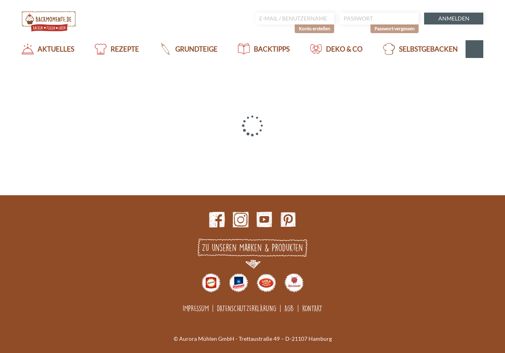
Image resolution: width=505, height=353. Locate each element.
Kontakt (312, 308)
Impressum (196, 308)
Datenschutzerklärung (246, 308)
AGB (289, 308)
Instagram (241, 220)
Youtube (264, 220)
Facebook (217, 220)
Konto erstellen (314, 29)
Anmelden (453, 18)
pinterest (288, 220)
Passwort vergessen (394, 29)
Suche (474, 49)
